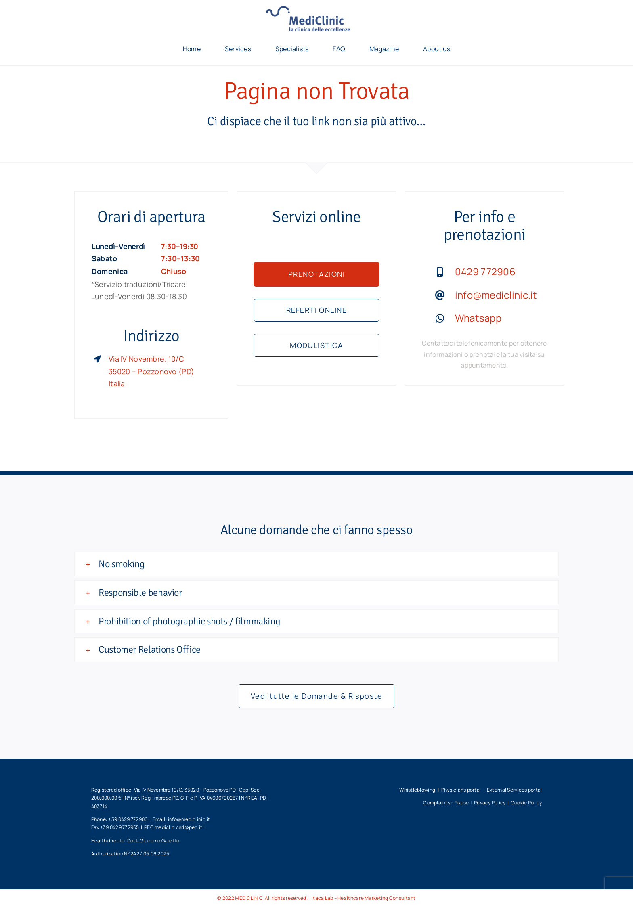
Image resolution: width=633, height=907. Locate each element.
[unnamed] (316, 10)
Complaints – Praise (446, 802)
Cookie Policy (526, 802)
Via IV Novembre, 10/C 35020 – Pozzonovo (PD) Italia (151, 371)
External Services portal (514, 789)
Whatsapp (478, 318)
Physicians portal (461, 789)
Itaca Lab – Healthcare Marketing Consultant (363, 897)
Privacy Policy (490, 802)
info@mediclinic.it (496, 295)
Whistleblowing (417, 789)
